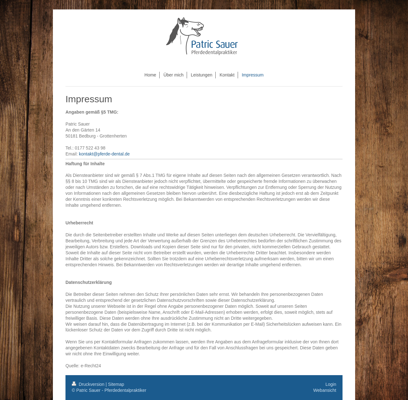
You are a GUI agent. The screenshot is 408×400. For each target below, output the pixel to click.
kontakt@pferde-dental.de (104, 153)
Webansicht (324, 390)
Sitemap (116, 384)
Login (331, 384)
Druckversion (88, 384)
